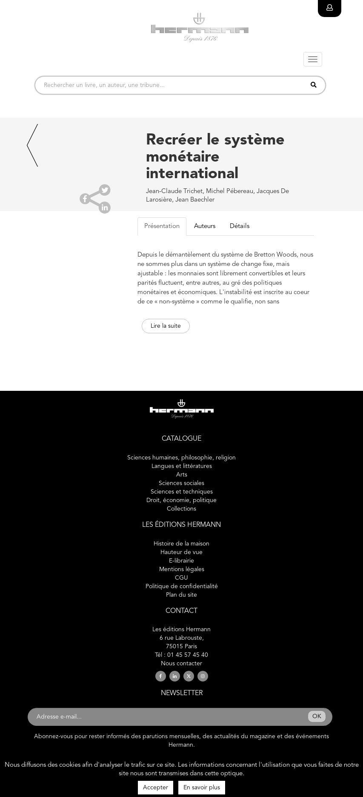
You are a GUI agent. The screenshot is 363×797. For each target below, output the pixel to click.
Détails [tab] (239, 226)
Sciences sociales (181, 483)
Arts (181, 475)
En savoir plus (201, 788)
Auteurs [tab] (204, 226)
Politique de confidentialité (182, 586)
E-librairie (181, 561)
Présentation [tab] (162, 226)
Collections (181, 509)
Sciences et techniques (182, 492)
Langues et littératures (181, 466)
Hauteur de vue (181, 552)
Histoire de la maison (181, 544)
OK (316, 716)
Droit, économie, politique (181, 500)
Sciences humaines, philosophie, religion (181, 458)
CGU (181, 578)
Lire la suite (166, 326)
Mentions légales (181, 569)
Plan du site (181, 595)
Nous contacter (181, 664)
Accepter (155, 788)
